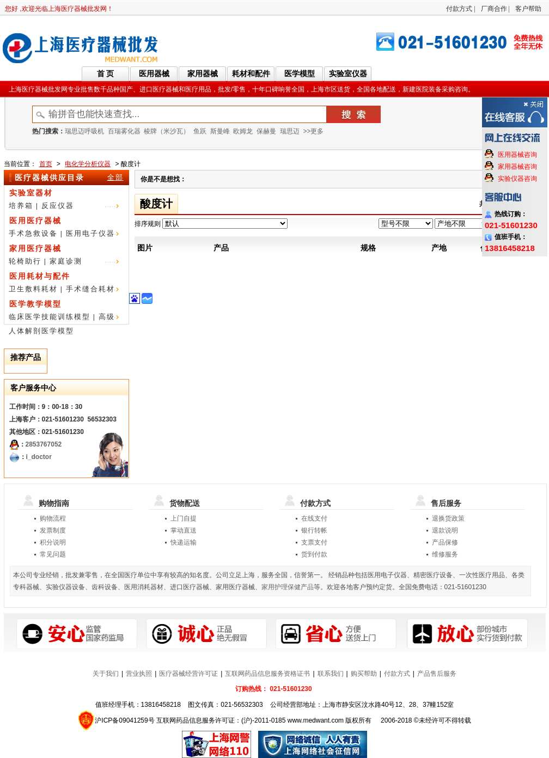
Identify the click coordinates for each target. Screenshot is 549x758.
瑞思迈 (290, 131)
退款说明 (445, 530)
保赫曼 (266, 131)
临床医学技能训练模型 (49, 317)
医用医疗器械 (35, 220)
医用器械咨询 (517, 154)
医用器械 (154, 73)
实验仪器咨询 (517, 178)
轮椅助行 (25, 261)
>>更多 (313, 131)
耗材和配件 (251, 73)
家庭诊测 (66, 261)
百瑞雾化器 (124, 131)
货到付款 (314, 554)
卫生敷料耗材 (33, 289)
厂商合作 (494, 9)
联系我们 (331, 673)
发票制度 (53, 530)
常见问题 (53, 554)
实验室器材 (31, 192)
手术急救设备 (33, 233)
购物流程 (53, 518)
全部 (115, 177)
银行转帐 (314, 530)
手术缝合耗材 (90, 289)
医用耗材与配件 (39, 276)
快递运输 (183, 542)
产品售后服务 (436, 673)
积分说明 (53, 542)
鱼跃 (199, 131)
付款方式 (459, 9)
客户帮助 (528, 9)
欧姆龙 (243, 131)
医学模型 (299, 73)
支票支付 (314, 542)
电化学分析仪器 (88, 164)
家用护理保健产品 (287, 587)
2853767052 (44, 444)
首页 (45, 164)
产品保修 (445, 542)
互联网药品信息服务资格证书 (267, 673)
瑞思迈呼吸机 (84, 131)
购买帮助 (364, 673)
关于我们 (106, 673)
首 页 (105, 73)
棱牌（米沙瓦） (167, 131)
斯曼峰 (220, 131)
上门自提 (183, 518)
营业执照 (139, 673)
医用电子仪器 (90, 233)
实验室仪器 (348, 73)
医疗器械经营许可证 (188, 673)
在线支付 (314, 518)
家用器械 (202, 73)
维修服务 (445, 554)
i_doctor (39, 457)
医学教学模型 (35, 303)
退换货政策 (448, 518)
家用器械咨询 (517, 166)
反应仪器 (57, 205)
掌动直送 (183, 530)
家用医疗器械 (35, 248)
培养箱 (21, 205)
